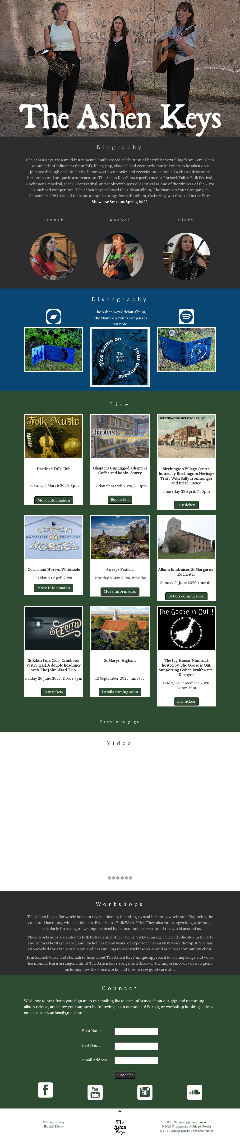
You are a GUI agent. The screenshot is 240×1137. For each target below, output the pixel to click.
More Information (53, 588)
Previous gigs (120, 722)
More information (53, 500)
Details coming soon (186, 596)
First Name (92, 1031)
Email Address (94, 1060)
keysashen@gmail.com (63, 1013)
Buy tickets (120, 499)
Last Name (91, 1045)
